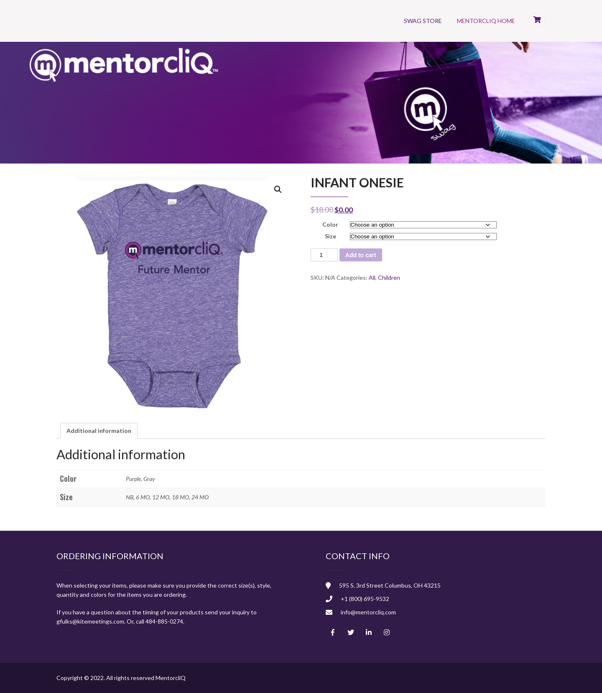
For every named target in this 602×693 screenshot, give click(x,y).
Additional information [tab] (98, 430)
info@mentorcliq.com (368, 612)
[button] (278, 189)
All (372, 277)
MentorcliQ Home (486, 20)
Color (330, 224)
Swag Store (423, 20)
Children (389, 277)
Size (330, 236)
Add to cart (360, 255)
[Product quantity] (324, 254)
